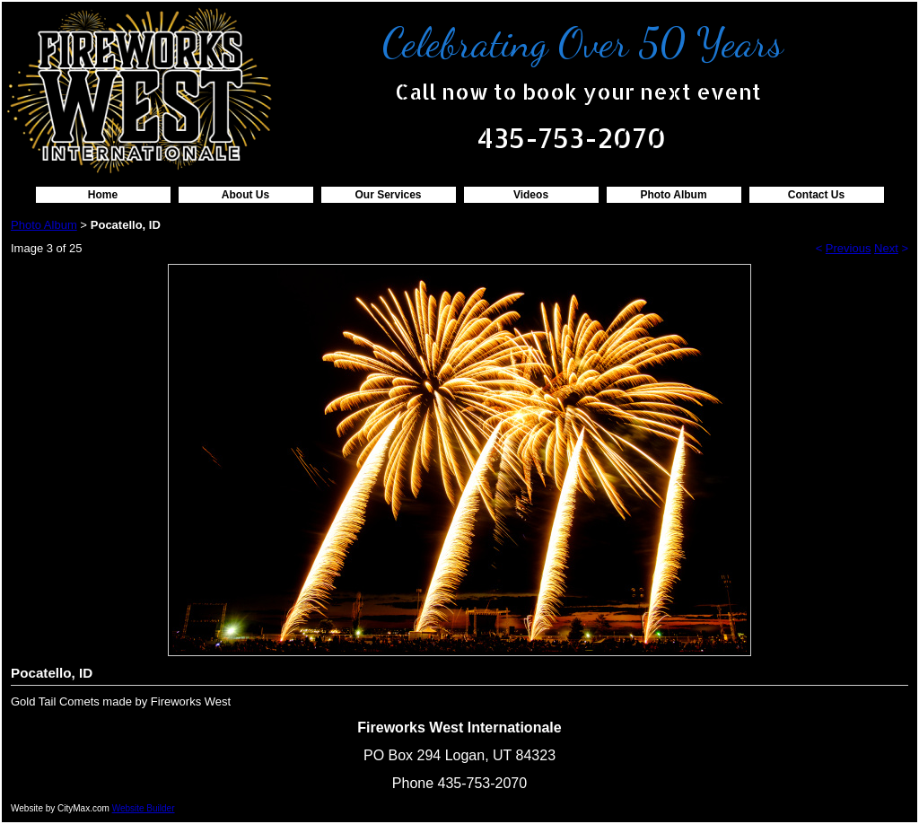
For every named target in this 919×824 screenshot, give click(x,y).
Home (103, 194)
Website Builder (143, 808)
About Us (245, 194)
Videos (530, 194)
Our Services (387, 194)
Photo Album (673, 194)
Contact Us (816, 194)
